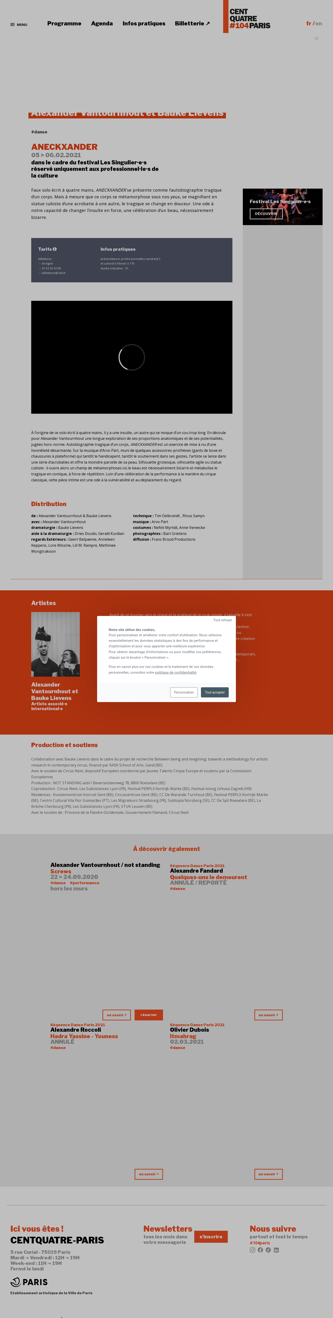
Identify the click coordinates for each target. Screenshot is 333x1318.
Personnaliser (184, 692)
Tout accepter (215, 692)
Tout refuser (222, 620)
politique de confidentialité (175, 672)
